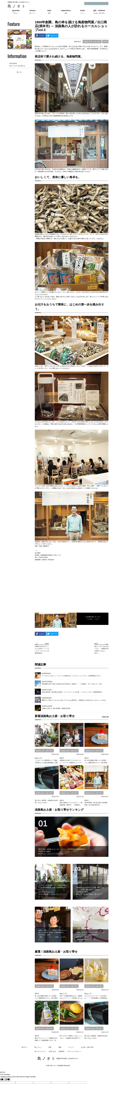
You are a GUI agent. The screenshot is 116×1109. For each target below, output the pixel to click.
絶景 (50, 1047)
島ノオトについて (40, 1051)
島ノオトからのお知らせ (17, 66)
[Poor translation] (7, 1079)
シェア (40, 36)
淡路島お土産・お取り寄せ (92, 41)
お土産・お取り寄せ (87, 1047)
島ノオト (17, 6)
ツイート (52, 36)
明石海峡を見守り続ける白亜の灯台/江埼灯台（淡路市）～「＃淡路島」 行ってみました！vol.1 (72, 684)
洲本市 (105, 41)
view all (105, 717)
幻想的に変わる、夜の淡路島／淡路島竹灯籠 (56, 708)
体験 (59, 1047)
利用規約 (61, 1051)
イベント (71, 1047)
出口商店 (71, 488)
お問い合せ (52, 1051)
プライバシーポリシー (74, 1051)
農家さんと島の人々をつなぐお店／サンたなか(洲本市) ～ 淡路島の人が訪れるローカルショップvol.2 (74, 700)
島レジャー (37, 1047)
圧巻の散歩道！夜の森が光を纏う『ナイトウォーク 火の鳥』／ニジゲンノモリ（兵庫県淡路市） (72, 692)
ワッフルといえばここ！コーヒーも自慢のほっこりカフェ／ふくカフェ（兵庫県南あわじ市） (71, 676)
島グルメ (24, 1047)
